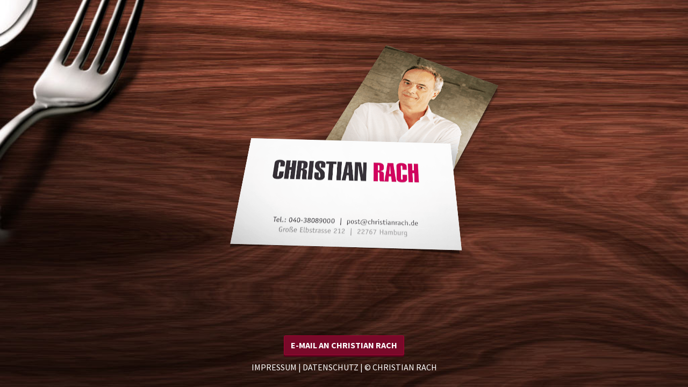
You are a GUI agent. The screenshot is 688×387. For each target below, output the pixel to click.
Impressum (274, 367)
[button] (344, 345)
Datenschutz (331, 367)
